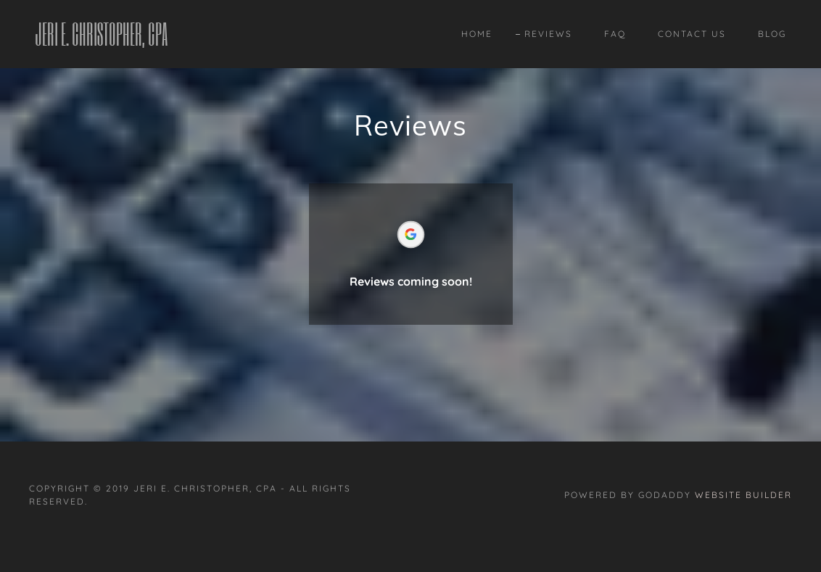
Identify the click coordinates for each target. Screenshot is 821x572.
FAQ (615, 33)
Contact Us (692, 33)
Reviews (548, 33)
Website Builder (743, 494)
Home (476, 33)
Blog (772, 33)
